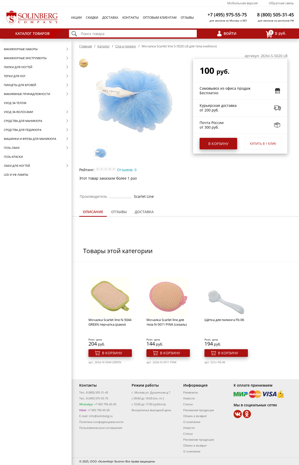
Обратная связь (281, 3)
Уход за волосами (18, 112)
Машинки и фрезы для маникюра (30, 139)
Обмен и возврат (195, 416)
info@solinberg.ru (101, 416)
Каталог (103, 46)
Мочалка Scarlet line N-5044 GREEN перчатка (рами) (109, 322)
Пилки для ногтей (18, 67)
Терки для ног (15, 76)
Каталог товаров (32, 33)
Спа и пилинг (125, 46)
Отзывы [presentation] (119, 211)
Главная (85, 46)
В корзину (218, 143)
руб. (276, 34)
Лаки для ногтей (17, 166)
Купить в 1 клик (263, 143)
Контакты (130, 17)
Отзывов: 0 (126, 169)
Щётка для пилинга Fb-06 (224, 319)
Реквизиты (190, 392)
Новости (189, 398)
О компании (191, 422)
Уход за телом (15, 103)
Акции (76, 17)
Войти (230, 33)
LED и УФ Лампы (16, 175)
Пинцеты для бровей (20, 85)
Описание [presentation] (93, 211)
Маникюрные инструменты (25, 58)
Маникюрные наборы (21, 49)
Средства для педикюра (22, 130)
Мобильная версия (242, 3)
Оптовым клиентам (160, 17)
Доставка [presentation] (144, 211)
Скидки (92, 17)
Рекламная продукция (198, 410)
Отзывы (187, 17)
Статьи (188, 404)
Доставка (110, 17)
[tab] (93, 212)
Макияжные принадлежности (27, 94)
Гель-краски (13, 157)
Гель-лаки (11, 148)
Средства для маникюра (23, 121)
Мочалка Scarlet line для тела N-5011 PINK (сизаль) (166, 322)
